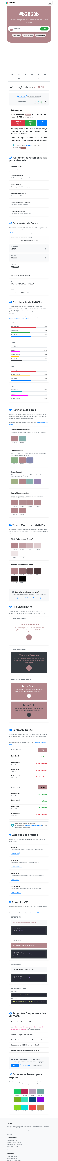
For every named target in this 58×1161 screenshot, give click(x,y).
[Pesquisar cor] (26, 29)
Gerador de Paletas (14, 318)
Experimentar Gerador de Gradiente (29, 598)
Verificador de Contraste (14, 1144)
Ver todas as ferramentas (14, 1150)
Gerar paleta (16, 35)
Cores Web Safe (12, 1156)
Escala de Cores (25, 318)
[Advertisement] (29, 59)
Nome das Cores (12, 1158)
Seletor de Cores (12, 1140)
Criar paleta (15, 879)
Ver (44, 29)
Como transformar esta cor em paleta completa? (26, 1040)
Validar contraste (28, 35)
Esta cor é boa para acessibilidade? (22, 1035)
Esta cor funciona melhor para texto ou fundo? (25, 1050)
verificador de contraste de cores (33, 825)
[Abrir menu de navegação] (50, 3)
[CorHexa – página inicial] (10, 3)
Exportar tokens (40, 35)
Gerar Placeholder (34, 96)
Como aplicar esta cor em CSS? (21, 1022)
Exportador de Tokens (35, 913)
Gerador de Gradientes (14, 1142)
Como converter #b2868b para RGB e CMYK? (25, 1045)
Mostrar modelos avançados (27, 233)
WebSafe (29, 145)
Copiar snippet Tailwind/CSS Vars (29, 240)
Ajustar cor (22, 96)
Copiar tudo (13, 233)
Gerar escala (15, 853)
